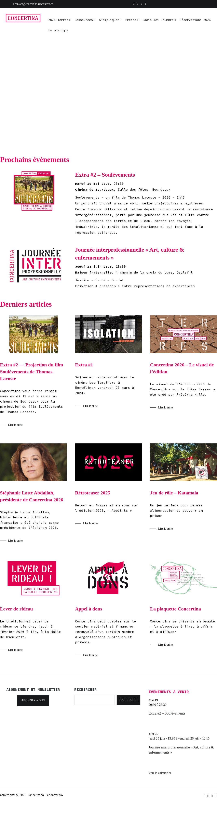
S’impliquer (109, 20)
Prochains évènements (34, 159)
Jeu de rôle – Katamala (174, 492)
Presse (130, 20)
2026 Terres (58, 20)
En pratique (58, 30)
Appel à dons (88, 608)
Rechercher (128, 700)
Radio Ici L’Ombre (158, 20)
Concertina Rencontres (45, 795)
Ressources (83, 20)
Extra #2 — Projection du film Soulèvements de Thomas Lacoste (31, 371)
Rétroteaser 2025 (92, 492)
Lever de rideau (16, 608)
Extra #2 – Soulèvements (167, 713)
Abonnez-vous (33, 700)
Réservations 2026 (195, 20)
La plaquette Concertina (175, 608)
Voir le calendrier (160, 773)
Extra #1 (84, 364)
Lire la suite (15, 424)
